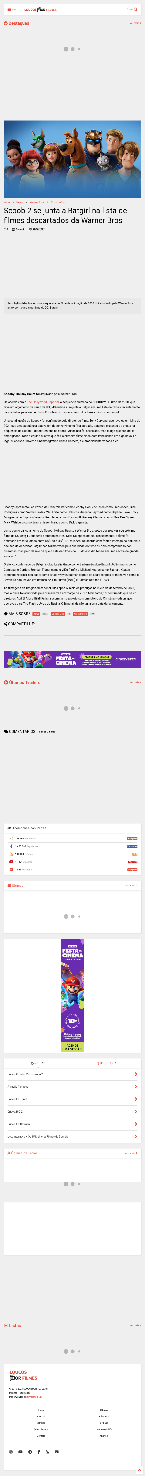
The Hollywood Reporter (43, 402)
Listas (12, 1325)
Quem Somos (41, 1429)
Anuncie (104, 1436)
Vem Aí (41, 1416)
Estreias (40, 1423)
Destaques (16, 23)
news (19, 202)
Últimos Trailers (22, 682)
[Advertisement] (72, 88)
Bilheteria (104, 1416)
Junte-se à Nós (104, 1429)
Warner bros (37, 202)
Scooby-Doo (58, 202)
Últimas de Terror (22, 1153)
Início (7, 202)
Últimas (15, 885)
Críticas (104, 1423)
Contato (41, 1436)
